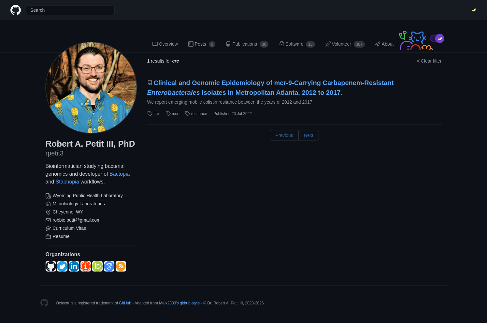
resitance (196, 113)
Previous (284, 135)
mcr (172, 113)
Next (308, 135)
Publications (247, 44)
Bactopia (119, 174)
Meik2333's (169, 303)
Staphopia (67, 181)
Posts (202, 44)
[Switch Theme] (474, 10)
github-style (190, 303)
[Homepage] (44, 303)
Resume (61, 236)
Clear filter (429, 61)
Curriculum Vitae (69, 228)
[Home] (15, 10)
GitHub (125, 303)
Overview (165, 44)
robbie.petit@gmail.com (77, 220)
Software (297, 44)
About (384, 44)
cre (153, 113)
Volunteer (345, 44)
